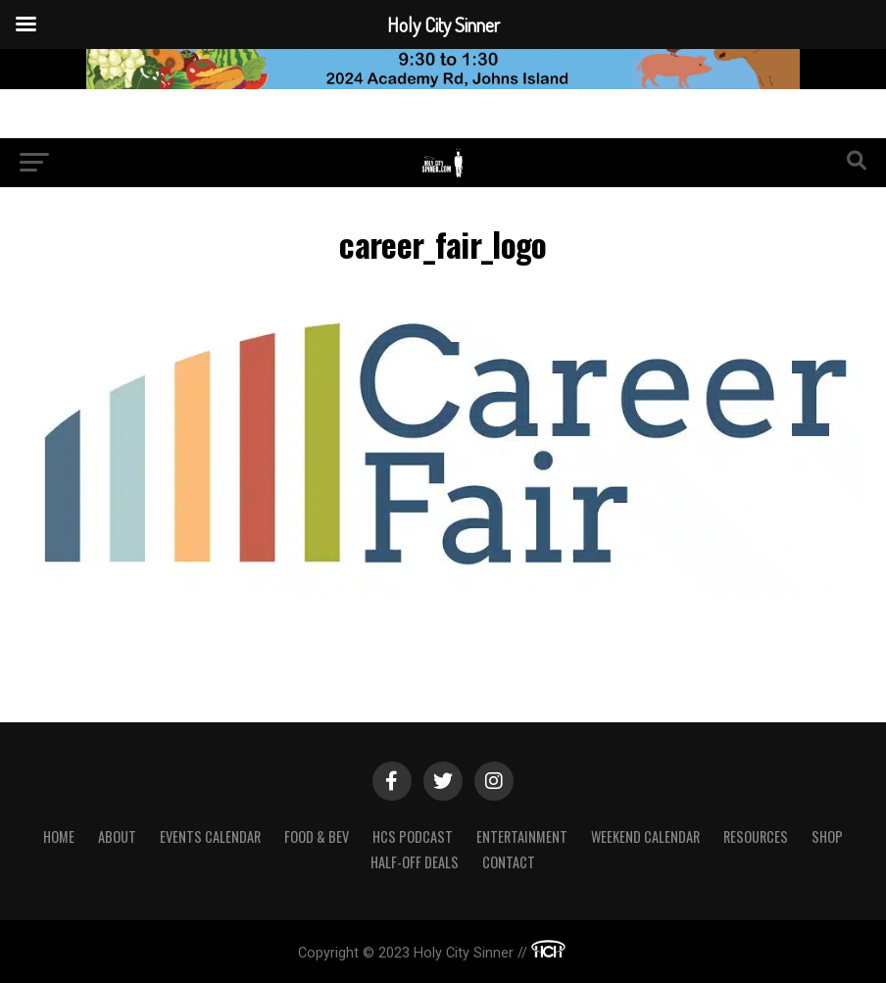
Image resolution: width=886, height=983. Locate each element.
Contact (508, 862)
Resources (755, 836)
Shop (827, 836)
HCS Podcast (412, 836)
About (117, 836)
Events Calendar (210, 836)
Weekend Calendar (645, 836)
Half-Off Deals (414, 862)
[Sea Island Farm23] (443, 83)
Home (58, 836)
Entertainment (521, 836)
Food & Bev (316, 836)
